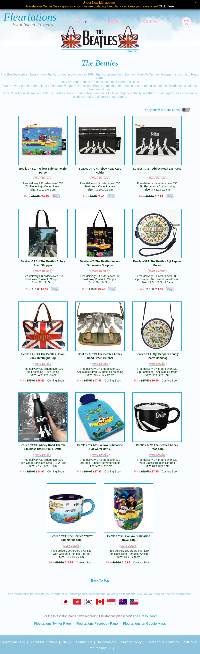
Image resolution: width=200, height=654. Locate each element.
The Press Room (145, 616)
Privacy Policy (131, 642)
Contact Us (84, 642)
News (66, 642)
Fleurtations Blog (12, 642)
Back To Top (100, 580)
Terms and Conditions (163, 642)
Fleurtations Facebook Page (97, 623)
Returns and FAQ (101, 648)
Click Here (166, 6)
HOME (113, 21)
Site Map (190, 642)
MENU (80, 21)
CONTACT (151, 21)
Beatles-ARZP (157, 168)
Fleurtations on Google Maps (144, 623)
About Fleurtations (43, 642)
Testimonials (106, 642)
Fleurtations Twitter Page (52, 623)
